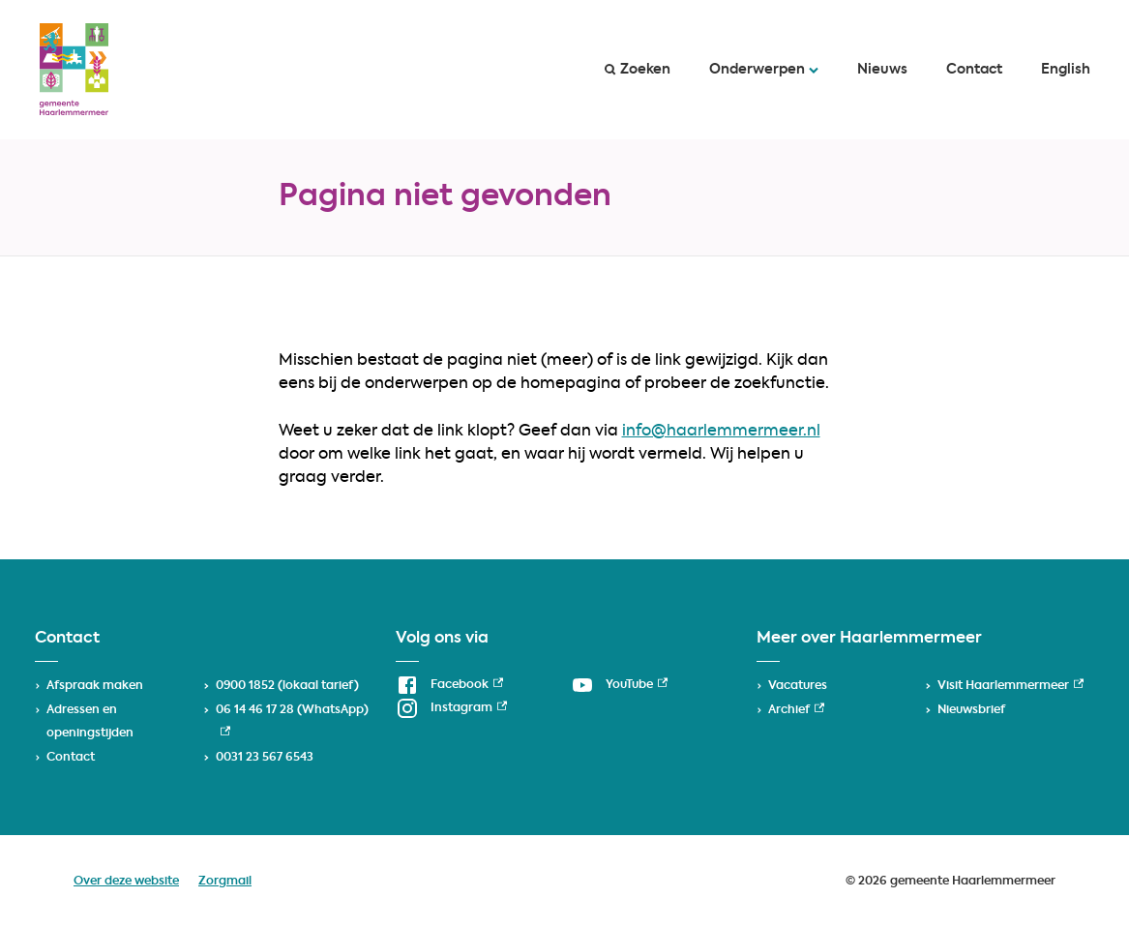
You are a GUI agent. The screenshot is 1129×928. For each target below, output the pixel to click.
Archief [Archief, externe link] (796, 710)
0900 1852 (245, 686)
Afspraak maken (94, 686)
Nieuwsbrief (971, 710)
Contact (974, 69)
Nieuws (882, 69)
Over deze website (126, 881)
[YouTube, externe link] (619, 685)
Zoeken (637, 69)
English (1065, 69)
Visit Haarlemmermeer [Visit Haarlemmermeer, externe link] (1010, 686)
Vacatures (797, 686)
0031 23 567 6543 (264, 757)
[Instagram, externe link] (451, 708)
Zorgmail (225, 881)
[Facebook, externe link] (449, 685)
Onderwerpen (763, 69)
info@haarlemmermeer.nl (721, 431)
